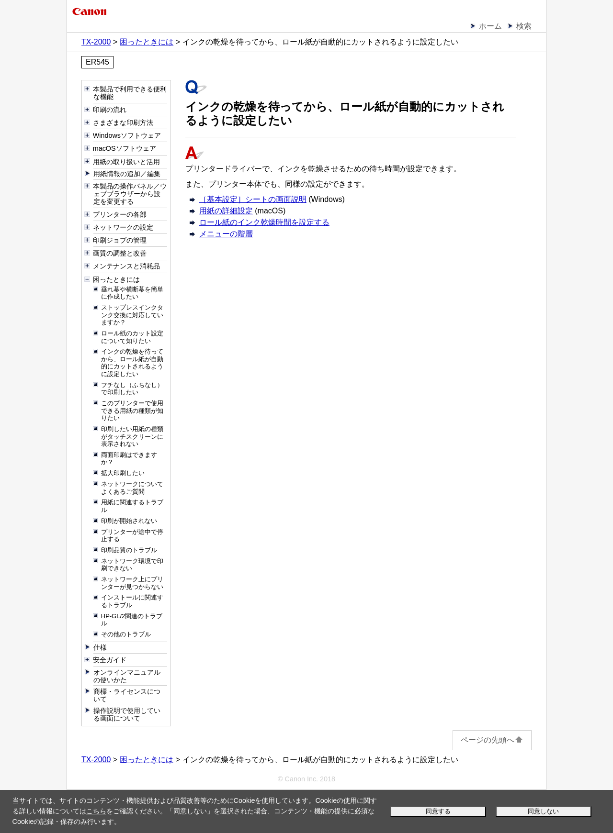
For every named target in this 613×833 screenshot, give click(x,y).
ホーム (490, 26)
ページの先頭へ (492, 740)
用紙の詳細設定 (226, 211)
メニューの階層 (226, 234)
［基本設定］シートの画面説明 (252, 199)
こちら (96, 811)
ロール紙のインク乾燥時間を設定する (264, 222)
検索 (524, 26)
